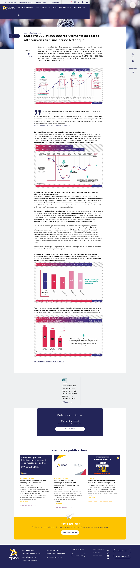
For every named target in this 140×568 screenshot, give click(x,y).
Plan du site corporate (97, 550)
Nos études (43, 7)
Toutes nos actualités (41, 24)
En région (80, 7)
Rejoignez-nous (77, 550)
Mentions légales (96, 552)
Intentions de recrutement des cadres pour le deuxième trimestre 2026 (33, 483)
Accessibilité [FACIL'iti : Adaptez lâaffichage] (122, 556)
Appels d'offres (41, 2)
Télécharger (67, 402)
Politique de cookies (97, 555)
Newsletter (78, 555)
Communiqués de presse (30, 505)
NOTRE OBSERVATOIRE (32, 554)
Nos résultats (62, 7)
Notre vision (25, 7)
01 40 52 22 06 (70, 429)
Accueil (16, 24)
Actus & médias (10, 2)
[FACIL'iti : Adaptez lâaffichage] (72, 2)
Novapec (55, 2)
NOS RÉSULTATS (28, 557)
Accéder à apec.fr (130, 3)
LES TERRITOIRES (29, 561)
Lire (63, 401)
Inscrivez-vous (70, 532)
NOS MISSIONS (28, 550)
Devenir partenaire (25, 2)
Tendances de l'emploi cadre (100, 501)
